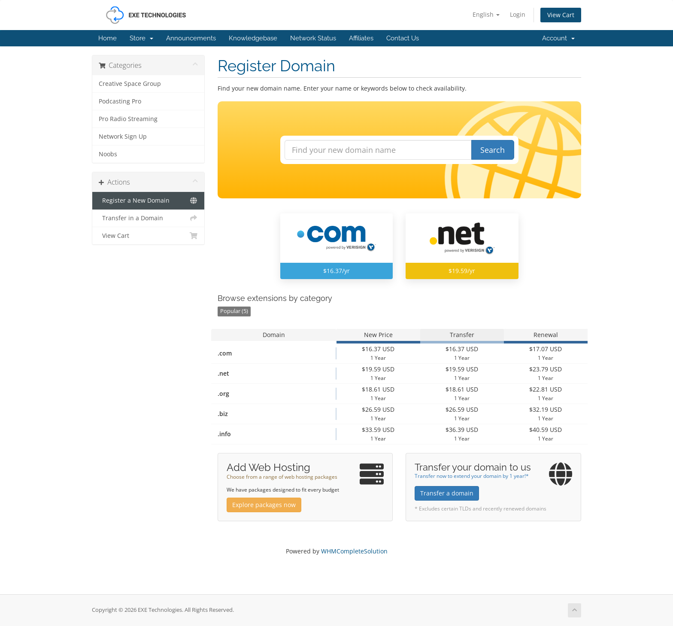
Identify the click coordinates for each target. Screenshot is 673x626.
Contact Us (402, 38)
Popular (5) (234, 311)
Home (107, 38)
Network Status (313, 38)
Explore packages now (264, 505)
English (486, 14)
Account (558, 38)
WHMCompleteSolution (354, 551)
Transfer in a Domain (148, 218)
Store (141, 38)
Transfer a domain (446, 493)
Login (517, 14)
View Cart (560, 15)
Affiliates (361, 38)
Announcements (191, 38)
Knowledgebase (253, 38)
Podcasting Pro (120, 101)
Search (492, 150)
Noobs (108, 154)
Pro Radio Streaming (128, 119)
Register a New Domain (148, 200)
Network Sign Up (123, 136)
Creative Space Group (130, 84)
